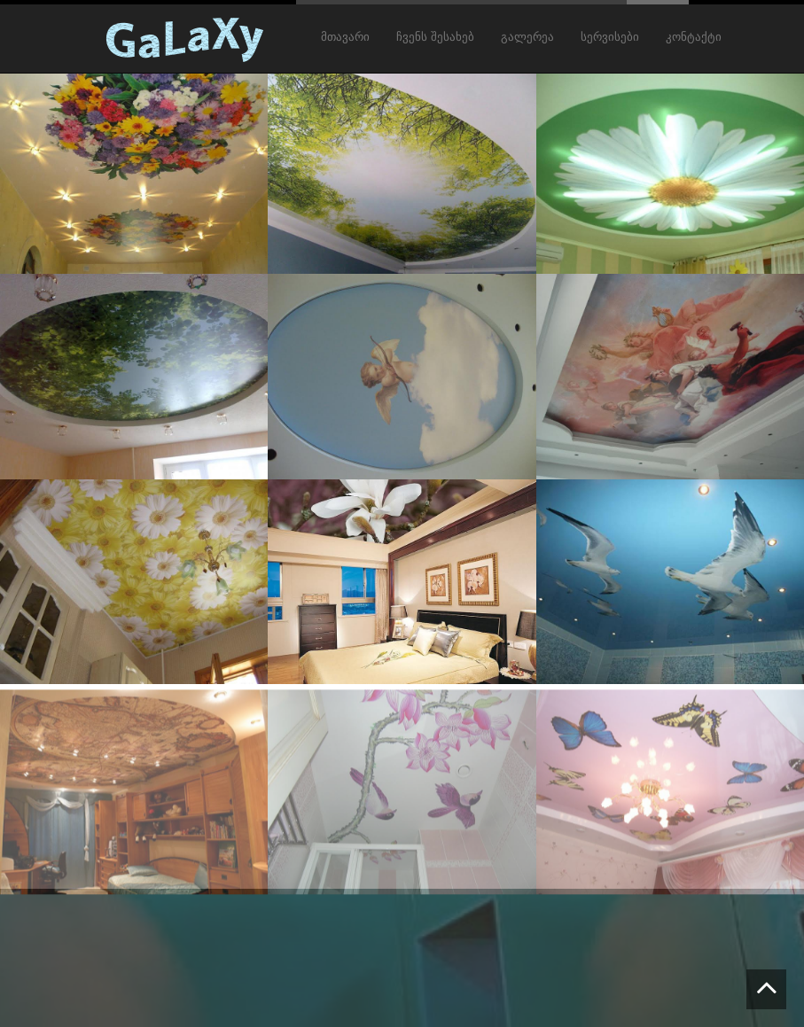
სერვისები (610, 37)
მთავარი (345, 37)
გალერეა (527, 37)
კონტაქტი (694, 37)
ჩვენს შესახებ (435, 37)
